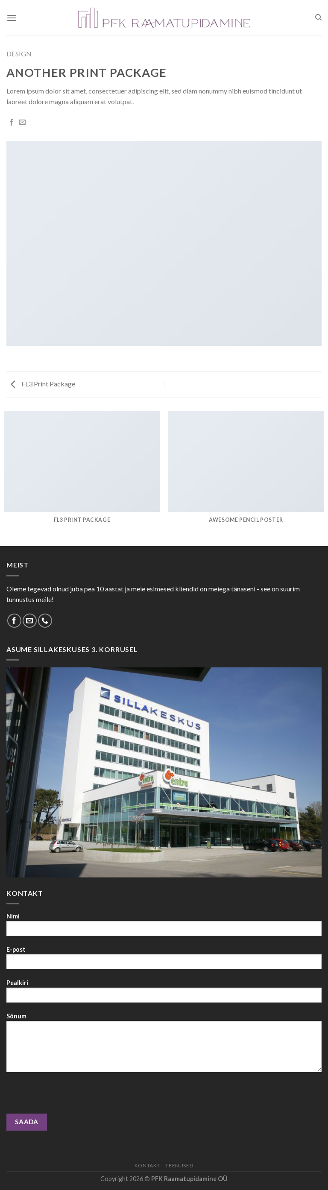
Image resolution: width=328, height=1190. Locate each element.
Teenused (179, 1165)
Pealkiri (164, 994)
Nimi (164, 927)
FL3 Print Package (43, 384)
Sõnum (164, 1045)
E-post (164, 960)
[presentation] (71, 1097)
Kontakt (147, 1165)
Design (19, 54)
